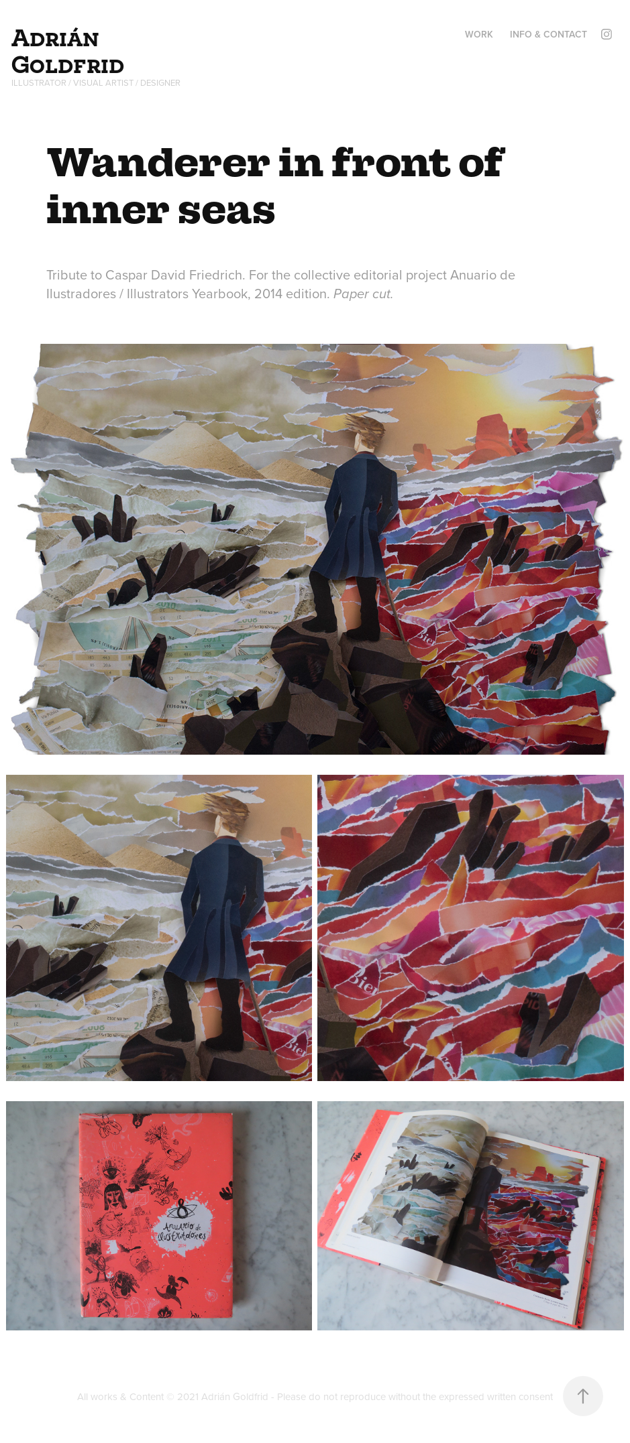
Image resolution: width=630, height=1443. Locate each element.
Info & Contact (548, 34)
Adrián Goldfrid (67, 50)
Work (479, 34)
